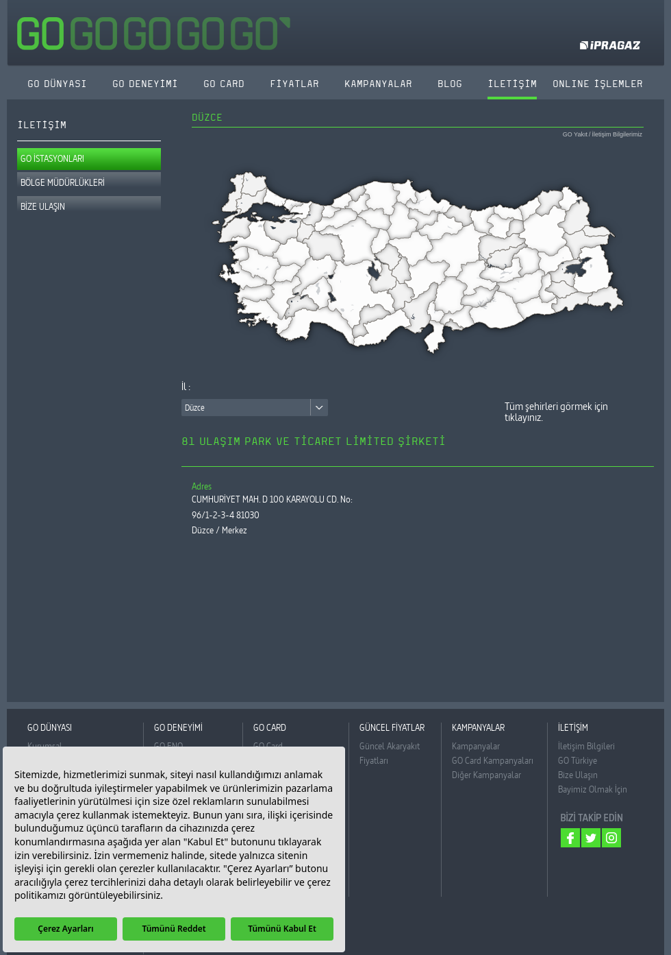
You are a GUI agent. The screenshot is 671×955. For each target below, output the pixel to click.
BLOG (450, 84)
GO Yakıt (575, 135)
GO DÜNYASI (57, 84)
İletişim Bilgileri (586, 746)
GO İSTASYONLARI (52, 158)
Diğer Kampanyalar (486, 775)
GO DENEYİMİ (145, 84)
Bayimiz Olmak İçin (592, 789)
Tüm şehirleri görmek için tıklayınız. (556, 412)
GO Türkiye (577, 760)
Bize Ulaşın (578, 775)
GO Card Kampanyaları (492, 760)
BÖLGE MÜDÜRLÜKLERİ (63, 182)
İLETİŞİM (512, 84)
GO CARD (223, 84)
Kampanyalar (476, 746)
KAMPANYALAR (378, 84)
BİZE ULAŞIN (43, 206)
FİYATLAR (294, 84)
